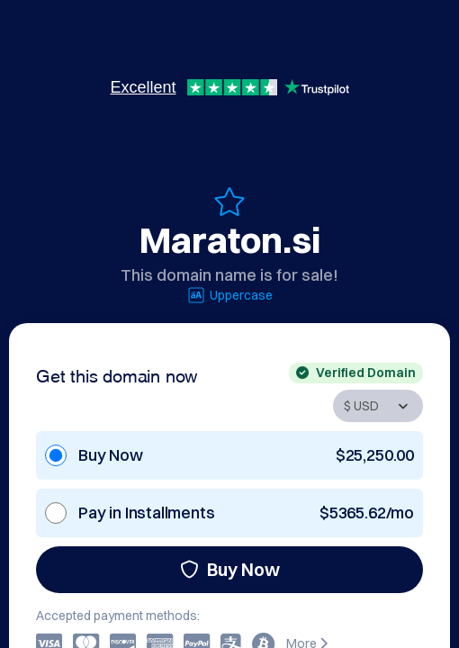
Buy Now (230, 569)
